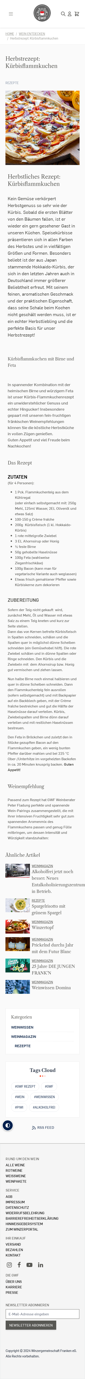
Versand (13, 1244)
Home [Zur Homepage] (9, 34)
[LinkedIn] (40, 1264)
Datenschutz (17, 1207)
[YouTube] (29, 1264)
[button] (7, 1125)
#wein (19, 1097)
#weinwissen (44, 1097)
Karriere (14, 1286)
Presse (12, 1292)
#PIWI (19, 1107)
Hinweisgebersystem (24, 1223)
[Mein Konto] (69, 13)
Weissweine (16, 1175)
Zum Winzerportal (22, 1229)
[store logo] (42, 13)
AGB (9, 1196)
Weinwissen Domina (51, 987)
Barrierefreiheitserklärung (32, 1218)
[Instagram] (9, 1264)
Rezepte (12, 83)
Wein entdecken (32, 34)
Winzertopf (42, 927)
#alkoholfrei (44, 1107)
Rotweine (14, 1170)
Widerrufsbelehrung (25, 1212)
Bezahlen (14, 1249)
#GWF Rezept (25, 1086)
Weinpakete (16, 1181)
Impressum (15, 1201)
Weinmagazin (42, 866)
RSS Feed (42, 1127)
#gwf (49, 1086)
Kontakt (13, 1255)
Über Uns (14, 1281)
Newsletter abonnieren (27, 1304)
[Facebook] (19, 1264)
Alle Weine (15, 1164)
